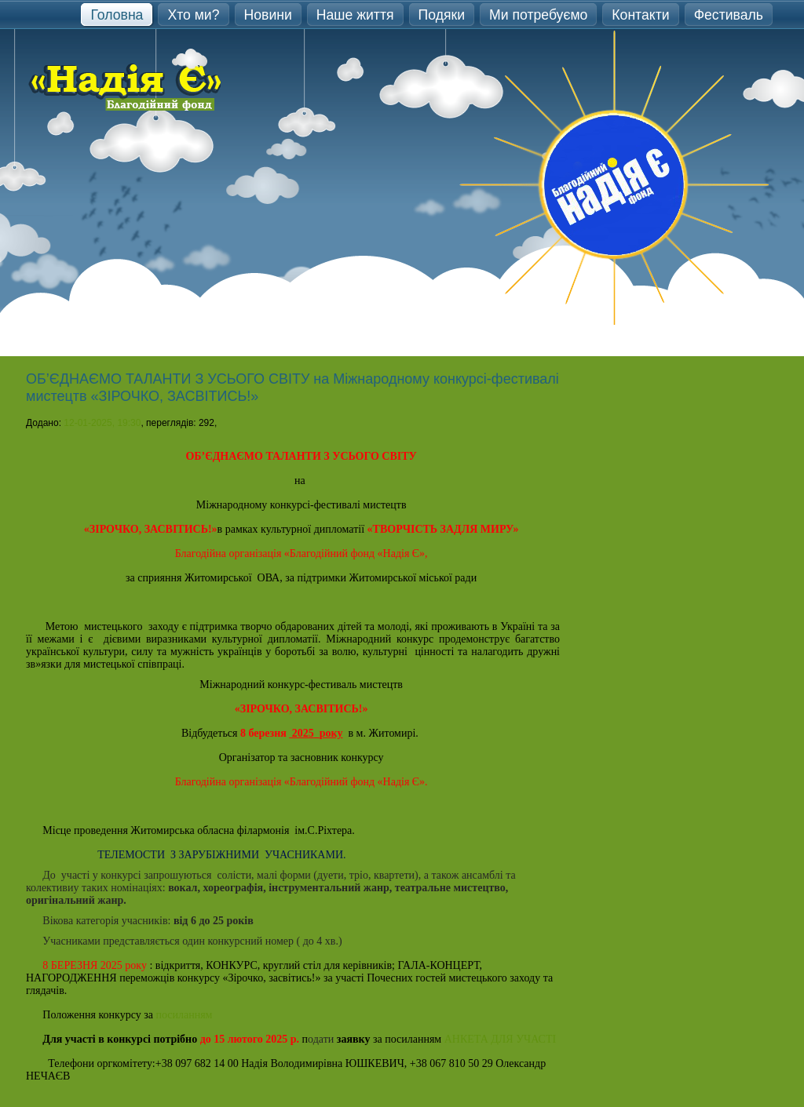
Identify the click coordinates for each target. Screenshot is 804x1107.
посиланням (185, 1015)
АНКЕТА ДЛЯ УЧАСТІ (500, 1039)
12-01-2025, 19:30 (102, 422)
